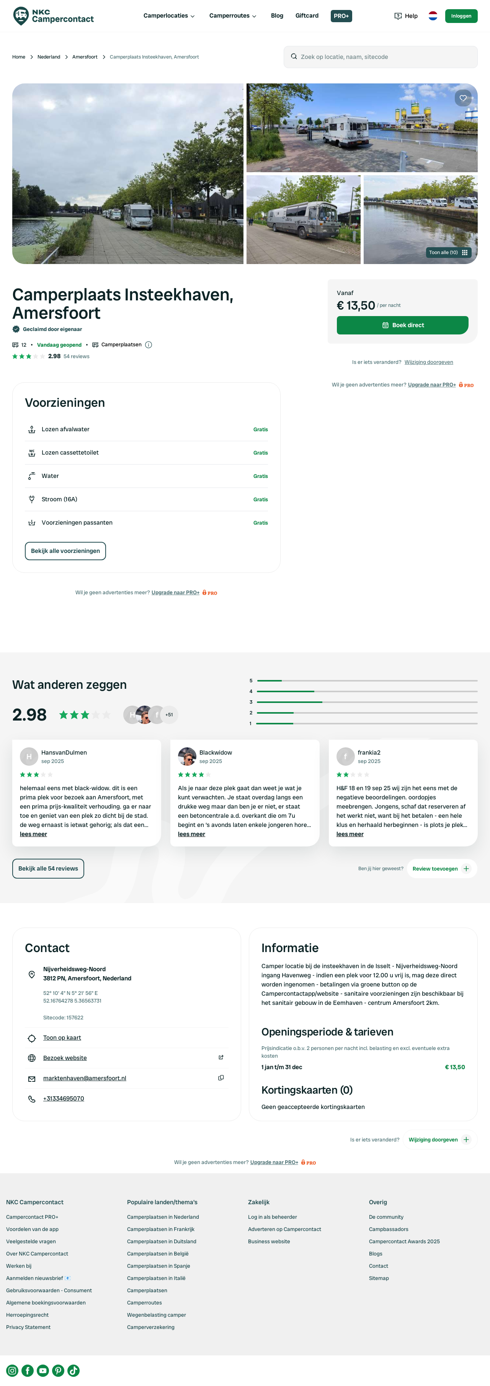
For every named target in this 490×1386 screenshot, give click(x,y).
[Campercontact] (58, 16)
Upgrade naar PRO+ (175, 592)
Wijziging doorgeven (429, 362)
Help (406, 16)
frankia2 (369, 752)
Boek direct (403, 325)
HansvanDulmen (64, 752)
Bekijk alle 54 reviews (48, 868)
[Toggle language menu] (433, 16)
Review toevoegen (442, 868)
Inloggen (461, 16)
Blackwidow (215, 752)
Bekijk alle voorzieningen (65, 551)
